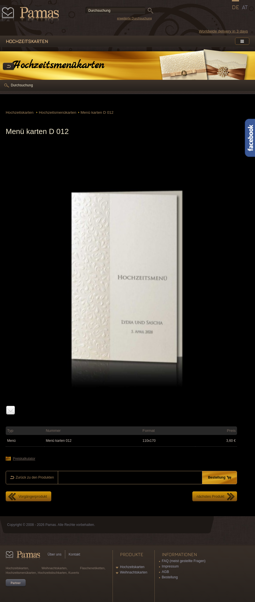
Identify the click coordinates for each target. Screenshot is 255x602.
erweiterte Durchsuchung (134, 18)
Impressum (170, 566)
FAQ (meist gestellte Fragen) (183, 561)
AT (245, 7)
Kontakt (74, 554)
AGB (165, 572)
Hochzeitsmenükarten (57, 112)
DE (235, 7)
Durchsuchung (22, 85)
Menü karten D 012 (97, 112)
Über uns (55, 554)
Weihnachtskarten (133, 572)
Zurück (8, 67)
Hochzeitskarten (20, 112)
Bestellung (170, 577)
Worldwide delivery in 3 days (223, 31)
